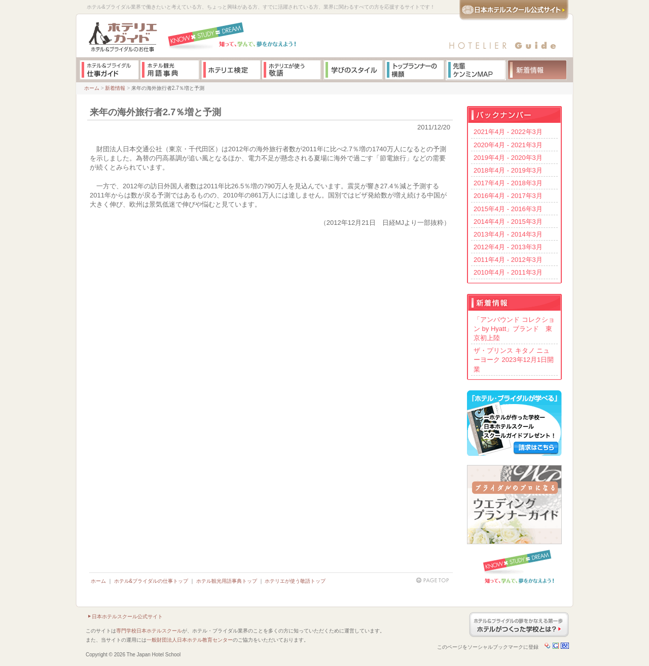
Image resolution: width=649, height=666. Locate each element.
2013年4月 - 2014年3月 (508, 234)
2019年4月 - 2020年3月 (508, 157)
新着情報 (115, 88)
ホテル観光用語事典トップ (226, 581)
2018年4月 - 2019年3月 (508, 170)
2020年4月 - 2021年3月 (508, 145)
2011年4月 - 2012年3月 (508, 259)
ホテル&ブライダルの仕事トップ (151, 581)
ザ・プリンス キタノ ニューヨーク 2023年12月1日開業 (514, 360)
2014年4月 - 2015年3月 (508, 221)
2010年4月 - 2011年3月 (508, 272)
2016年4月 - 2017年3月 (508, 195)
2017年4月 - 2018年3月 (508, 183)
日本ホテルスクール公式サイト (127, 616)
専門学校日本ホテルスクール (149, 631)
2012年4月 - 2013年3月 (508, 247)
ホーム (91, 88)
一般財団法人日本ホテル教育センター (190, 640)
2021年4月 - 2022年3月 (508, 132)
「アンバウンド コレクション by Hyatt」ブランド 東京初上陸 (514, 329)
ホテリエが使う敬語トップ (295, 581)
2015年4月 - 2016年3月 (508, 209)
